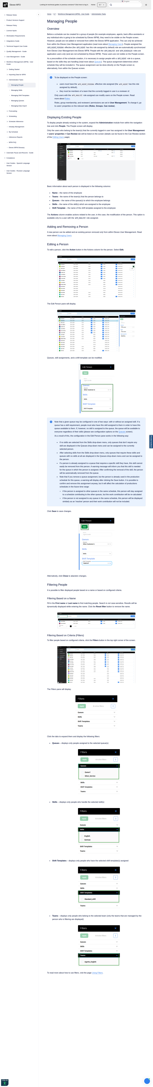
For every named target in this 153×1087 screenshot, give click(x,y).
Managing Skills (16, 90)
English (125, 1)
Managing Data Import (19, 106)
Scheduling (13, 116)
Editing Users (58, 137)
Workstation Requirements (16, 36)
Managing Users (115, 44)
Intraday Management (16, 127)
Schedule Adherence (16, 121)
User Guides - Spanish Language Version (18, 164)
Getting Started (14, 69)
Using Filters (97, 973)
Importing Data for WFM (17, 74)
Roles (67, 99)
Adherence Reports (15, 137)
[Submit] (111, 5)
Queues (97, 62)
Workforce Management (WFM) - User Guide (20, 63)
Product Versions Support (15, 20)
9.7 (55, 14)
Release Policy (12, 25)
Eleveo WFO (15, 5)
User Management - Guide (16, 57)
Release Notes (12, 15)
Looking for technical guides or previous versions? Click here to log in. (64, 5)
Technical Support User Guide (17, 46)
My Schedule (13, 132)
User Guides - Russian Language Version (18, 172)
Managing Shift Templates (20, 95)
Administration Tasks (16, 80)
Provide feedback (151, 442)
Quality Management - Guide (17, 51)
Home (93, 5)
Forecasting (13, 111)
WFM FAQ (12, 142)
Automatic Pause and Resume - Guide (20, 153)
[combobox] (125, 5)
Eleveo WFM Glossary (16, 147)
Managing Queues (17, 101)
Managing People (17, 85)
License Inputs (12, 31)
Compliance (11, 158)
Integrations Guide (13, 41)
